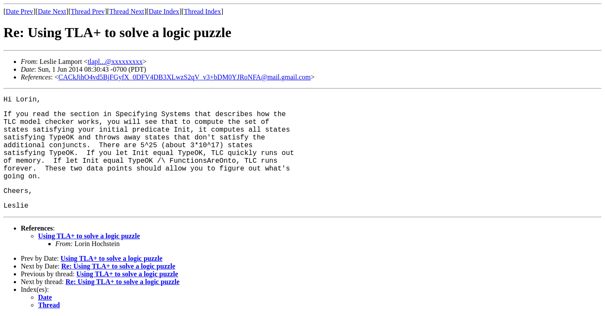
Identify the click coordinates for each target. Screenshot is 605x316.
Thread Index (202, 11)
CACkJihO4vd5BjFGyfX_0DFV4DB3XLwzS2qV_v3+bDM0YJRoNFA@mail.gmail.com (184, 77)
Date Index (164, 11)
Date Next (52, 11)
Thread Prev (87, 11)
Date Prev (19, 11)
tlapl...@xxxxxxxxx (115, 61)
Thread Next (126, 11)
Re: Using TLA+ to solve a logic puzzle (118, 266)
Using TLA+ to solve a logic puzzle (89, 236)
